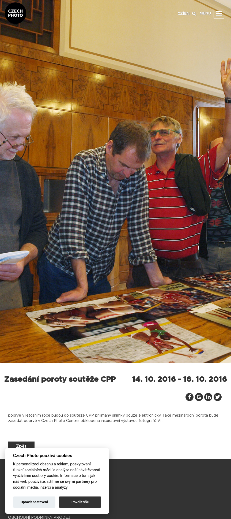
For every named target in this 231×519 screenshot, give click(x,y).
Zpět (21, 446)
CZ (180, 14)
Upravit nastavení (34, 502)
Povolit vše (80, 502)
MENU (205, 13)
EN (187, 14)
